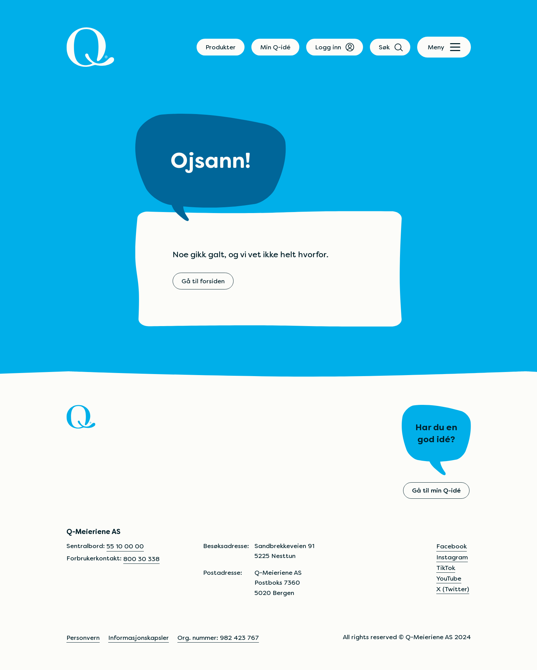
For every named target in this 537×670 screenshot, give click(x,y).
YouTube (448, 578)
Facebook (451, 546)
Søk (390, 47)
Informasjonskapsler (138, 638)
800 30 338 (141, 559)
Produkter (220, 47)
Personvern (83, 638)
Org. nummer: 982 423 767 (218, 638)
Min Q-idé (275, 47)
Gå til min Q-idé (436, 490)
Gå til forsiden (203, 281)
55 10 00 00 (125, 546)
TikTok (445, 568)
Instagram (452, 557)
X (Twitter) (452, 589)
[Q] (90, 47)
